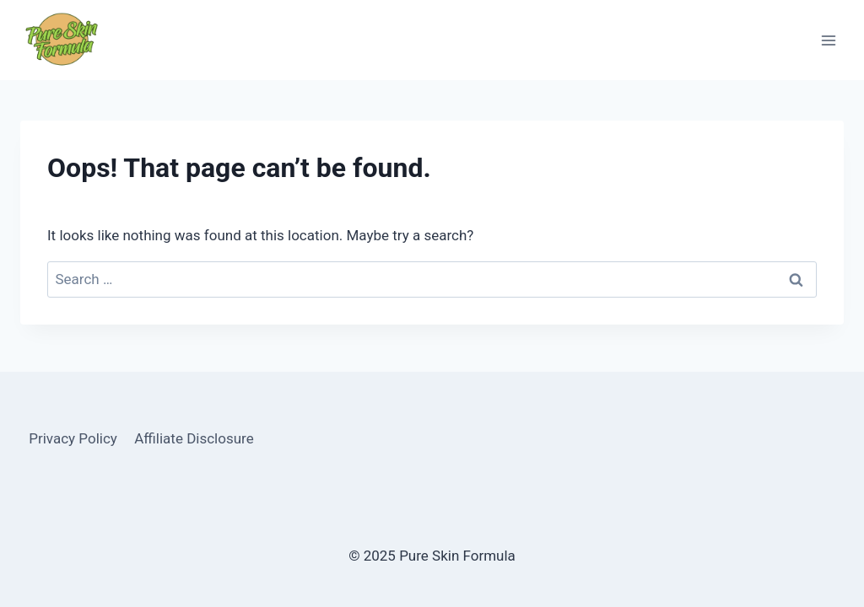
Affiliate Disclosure (193, 438)
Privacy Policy (73, 438)
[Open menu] (828, 40)
